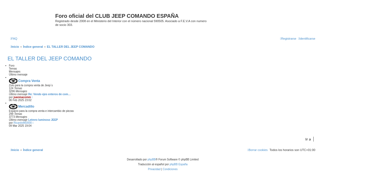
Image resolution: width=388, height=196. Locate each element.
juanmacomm (22, 97)
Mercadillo (26, 106)
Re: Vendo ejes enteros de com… (49, 94)
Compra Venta (29, 81)
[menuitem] (13, 38)
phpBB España (178, 164)
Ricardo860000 (22, 122)
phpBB (152, 159)
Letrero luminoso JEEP (43, 119)
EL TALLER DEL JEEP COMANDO (50, 58)
